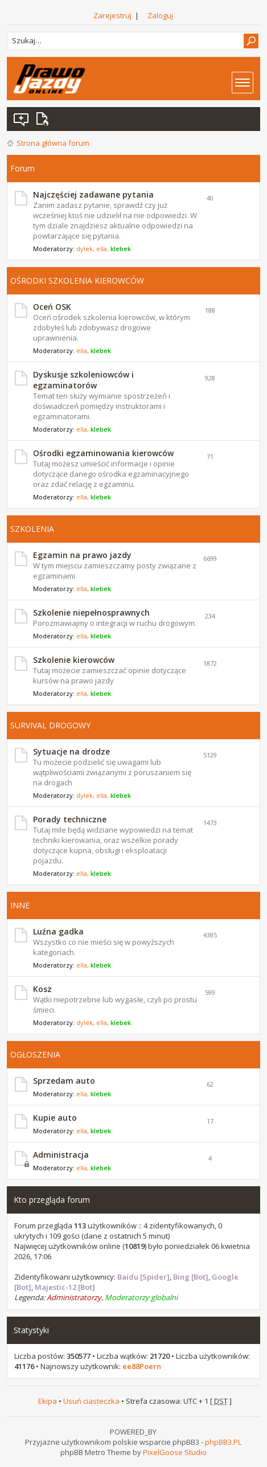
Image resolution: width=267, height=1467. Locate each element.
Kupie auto (55, 1117)
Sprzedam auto (64, 1080)
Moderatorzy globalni (141, 1297)
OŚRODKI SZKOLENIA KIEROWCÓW (77, 280)
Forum (22, 168)
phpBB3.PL (223, 1442)
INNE (20, 905)
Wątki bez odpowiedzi (22, 119)
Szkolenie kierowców (73, 659)
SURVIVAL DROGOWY (50, 725)
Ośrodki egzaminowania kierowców (103, 453)
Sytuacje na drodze (71, 751)
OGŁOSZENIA (35, 1054)
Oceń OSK (52, 306)
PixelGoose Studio (175, 1452)
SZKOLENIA (32, 528)
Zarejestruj (112, 15)
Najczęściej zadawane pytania (93, 194)
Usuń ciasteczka (91, 1401)
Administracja (61, 1154)
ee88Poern (141, 1366)
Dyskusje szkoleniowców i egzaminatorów (83, 380)
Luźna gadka (58, 931)
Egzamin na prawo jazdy (82, 555)
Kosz (42, 989)
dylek (84, 248)
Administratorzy (74, 1297)
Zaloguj (160, 15)
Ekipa (47, 1401)
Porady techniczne (69, 819)
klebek (120, 248)
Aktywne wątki (44, 119)
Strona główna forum (53, 143)
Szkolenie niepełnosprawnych (91, 612)
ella (101, 248)
